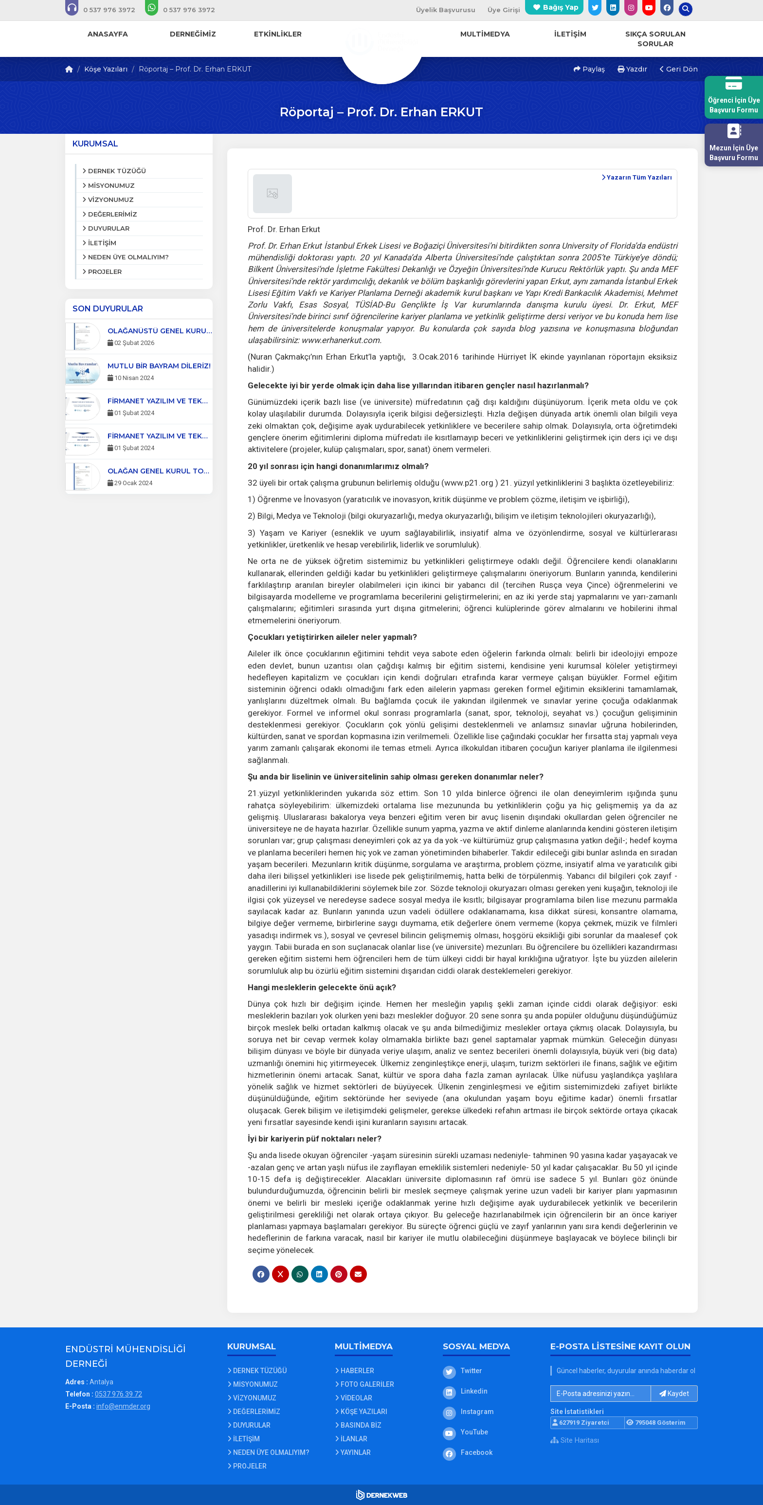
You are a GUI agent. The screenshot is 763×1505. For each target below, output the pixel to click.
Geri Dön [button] (679, 69)
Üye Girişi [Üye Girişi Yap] (504, 10)
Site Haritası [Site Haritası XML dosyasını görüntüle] (574, 1440)
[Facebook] (489, 1452)
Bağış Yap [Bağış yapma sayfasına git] (561, 7)
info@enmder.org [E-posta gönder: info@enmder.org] (123, 1406)
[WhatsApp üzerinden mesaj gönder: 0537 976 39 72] (186, 10)
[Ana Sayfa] (381, 41)
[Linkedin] (489, 1391)
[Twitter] (489, 1371)
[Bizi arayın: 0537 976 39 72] (106, 10)
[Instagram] (489, 1411)
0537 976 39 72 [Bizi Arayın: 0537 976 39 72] (118, 1394)
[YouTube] (489, 1432)
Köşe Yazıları (105, 69)
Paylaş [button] (589, 69)
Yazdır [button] (632, 69)
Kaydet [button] (674, 1393)
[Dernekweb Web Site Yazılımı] (382, 1494)
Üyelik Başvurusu (445, 10)
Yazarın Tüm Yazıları (636, 177)
